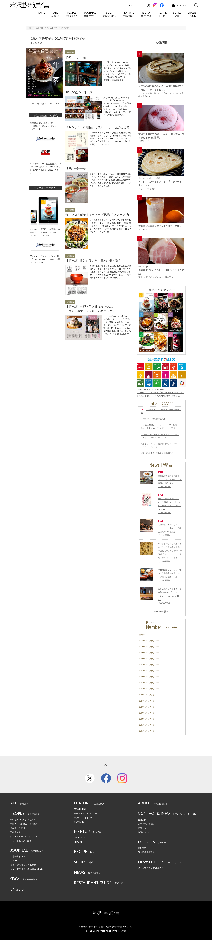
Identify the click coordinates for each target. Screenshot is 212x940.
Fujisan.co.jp (51, 163)
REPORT (78, 842)
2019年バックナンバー (149, 652)
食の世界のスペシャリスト (23, 819)
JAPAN (13, 860)
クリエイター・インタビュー (24, 836)
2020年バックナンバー (149, 646)
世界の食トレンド (18, 856)
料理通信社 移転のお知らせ (153, 419)
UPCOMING (80, 837)
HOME (41, 12)
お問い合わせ (144, 832)
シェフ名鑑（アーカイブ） (23, 840)
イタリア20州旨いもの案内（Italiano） (28, 869)
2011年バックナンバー (149, 701)
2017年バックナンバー (149, 664)
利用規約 (142, 848)
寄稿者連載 (15, 832)
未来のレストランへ (83, 817)
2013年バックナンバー (149, 689)
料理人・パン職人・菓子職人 (24, 823)
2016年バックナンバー (149, 670)
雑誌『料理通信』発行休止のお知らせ (157, 453)
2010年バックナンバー (149, 707)
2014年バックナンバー (149, 683)
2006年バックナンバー (149, 731)
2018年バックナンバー (149, 658)
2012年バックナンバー (149, 695)
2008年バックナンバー (149, 719)
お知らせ (142, 828)
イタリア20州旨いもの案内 (23, 865)
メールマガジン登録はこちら (151, 868)
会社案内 (142, 819)
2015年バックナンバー (149, 676)
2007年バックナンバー (149, 725)
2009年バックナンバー (149, 713)
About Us (134, 5)
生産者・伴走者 (17, 828)
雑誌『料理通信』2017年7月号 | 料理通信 (52, 28)
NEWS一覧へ (161, 611)
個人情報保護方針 (146, 852)
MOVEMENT (80, 809)
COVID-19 (79, 822)
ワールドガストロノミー (85, 813)
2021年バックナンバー (149, 640)
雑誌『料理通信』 (146, 823)
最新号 (142, 634)
